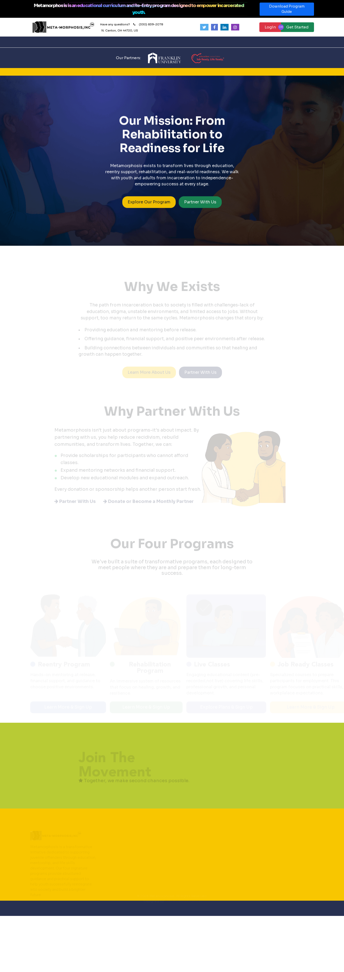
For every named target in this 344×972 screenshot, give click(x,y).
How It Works (126, 42)
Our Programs (157, 42)
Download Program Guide (287, 11)
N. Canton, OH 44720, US (119, 30)
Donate (247, 42)
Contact (184, 42)
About (100, 42)
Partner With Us (200, 204)
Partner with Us (214, 42)
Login (270, 27)
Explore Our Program (149, 204)
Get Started (297, 27)
